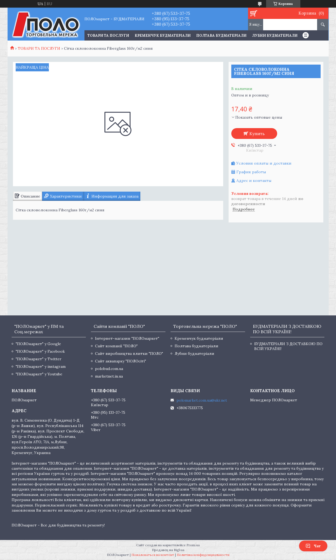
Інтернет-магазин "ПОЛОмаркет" (127, 338)
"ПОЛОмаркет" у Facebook (40, 351)
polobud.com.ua (109, 368)
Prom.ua (193, 545)
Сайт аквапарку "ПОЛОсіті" (120, 361)
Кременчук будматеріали (163, 35)
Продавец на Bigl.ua (168, 550)
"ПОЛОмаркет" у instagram (41, 366)
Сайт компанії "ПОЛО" (116, 346)
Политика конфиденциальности (203, 555)
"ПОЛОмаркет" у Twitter (39, 358)
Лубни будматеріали (274, 35)
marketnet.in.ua (109, 376)
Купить (257, 133)
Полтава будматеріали (221, 35)
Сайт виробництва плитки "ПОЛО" (129, 353)
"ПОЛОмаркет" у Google (38, 343)
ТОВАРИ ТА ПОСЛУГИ (108, 35)
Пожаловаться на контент (152, 555)
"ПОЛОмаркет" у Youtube (39, 374)
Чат (313, 546)
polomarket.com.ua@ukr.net (202, 400)
